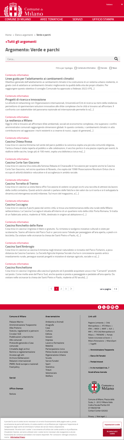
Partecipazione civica (55, 348)
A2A (110, 328)
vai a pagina (105, 289)
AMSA (97, 328)
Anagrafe (50, 324)
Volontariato (51, 372)
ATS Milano (106, 325)
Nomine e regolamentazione (22, 351)
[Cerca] (116, 59)
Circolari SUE (15, 333)
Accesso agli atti (16, 354)
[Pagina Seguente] (71, 289)
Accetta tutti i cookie (112, 432)
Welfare (49, 375)
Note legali (101, 416)
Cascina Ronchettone (18, 267)
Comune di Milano (18, 27)
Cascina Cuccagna (16, 204)
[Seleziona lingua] (114, 12)
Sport (48, 363)
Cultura (49, 330)
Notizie (12, 393)
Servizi (78, 27)
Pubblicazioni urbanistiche (21, 336)
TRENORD (100, 334)
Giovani (49, 336)
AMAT (104, 328)
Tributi (48, 369)
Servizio (104, 68)
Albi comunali (15, 339)
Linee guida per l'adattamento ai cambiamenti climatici (39, 78)
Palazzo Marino (16, 321)
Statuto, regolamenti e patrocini (24, 330)
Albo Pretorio (15, 327)
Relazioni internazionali (20, 360)
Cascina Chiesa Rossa (18, 141)
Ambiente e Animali (55, 321)
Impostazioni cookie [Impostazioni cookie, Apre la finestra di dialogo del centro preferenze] (112, 424)
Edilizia (49, 333)
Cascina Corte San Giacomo (22, 162)
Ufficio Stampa (103, 27)
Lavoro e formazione (55, 342)
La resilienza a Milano (18, 120)
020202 (104, 410)
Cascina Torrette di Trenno (21, 183)
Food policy (14, 366)
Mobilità (49, 345)
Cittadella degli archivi (19, 348)
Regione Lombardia (96, 322)
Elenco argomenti (24, 34)
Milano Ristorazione (96, 340)
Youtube (108, 307)
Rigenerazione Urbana (56, 354)
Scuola (49, 357)
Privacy (91, 416)
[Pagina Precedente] (51, 289)
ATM (90, 328)
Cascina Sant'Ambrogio (19, 246)
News (114, 68)
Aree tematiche (51, 27)
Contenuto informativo (87, 68)
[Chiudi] (121, 429)
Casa (48, 327)
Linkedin (117, 307)
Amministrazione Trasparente (22, 324)
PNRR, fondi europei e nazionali (23, 363)
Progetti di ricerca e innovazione (25, 99)
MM (90, 331)
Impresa (49, 339)
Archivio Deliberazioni (19, 357)
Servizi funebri (52, 360)
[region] (62, 429)
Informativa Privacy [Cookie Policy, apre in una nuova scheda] (17, 437)
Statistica (50, 366)
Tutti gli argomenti (21, 41)
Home (8, 34)
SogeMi (93, 343)
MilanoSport (111, 340)
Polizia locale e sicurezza (57, 351)
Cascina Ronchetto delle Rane (24, 225)
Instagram (112, 307)
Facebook (99, 307)
